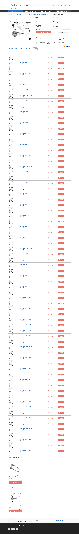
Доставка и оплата (23, 48)
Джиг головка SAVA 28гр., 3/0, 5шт (26, 259)
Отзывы (50, 11)
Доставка (16, 525)
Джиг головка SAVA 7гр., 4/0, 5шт (26, 390)
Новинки (31, 11)
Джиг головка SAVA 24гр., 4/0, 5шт (26, 231)
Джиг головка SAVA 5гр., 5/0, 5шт (26, 341)
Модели (35, 48)
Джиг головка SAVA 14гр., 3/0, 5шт (26, 122)
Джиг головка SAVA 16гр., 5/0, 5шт (26, 160)
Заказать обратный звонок (65, 7)
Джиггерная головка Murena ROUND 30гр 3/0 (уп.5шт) (14, 476)
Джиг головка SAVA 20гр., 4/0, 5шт (26, 199)
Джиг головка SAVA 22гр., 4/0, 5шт (26, 215)
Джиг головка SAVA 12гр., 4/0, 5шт (26, 100)
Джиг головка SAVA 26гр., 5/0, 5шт (26, 253)
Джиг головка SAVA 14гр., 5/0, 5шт (26, 133)
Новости (42, 11)
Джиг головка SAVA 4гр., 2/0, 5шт (26, 297)
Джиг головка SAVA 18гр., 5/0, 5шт (26, 182)
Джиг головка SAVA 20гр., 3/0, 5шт (26, 193)
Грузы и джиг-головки (17, 14)
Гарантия (30, 48)
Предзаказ (61, 57)
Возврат (27, 525)
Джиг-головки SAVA (32, 14)
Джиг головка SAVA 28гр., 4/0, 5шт (26, 264)
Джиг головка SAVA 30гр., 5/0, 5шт (26, 286)
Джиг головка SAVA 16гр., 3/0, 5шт (26, 149)
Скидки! (26, 11)
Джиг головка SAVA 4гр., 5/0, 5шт (26, 313)
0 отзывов (58, 17)
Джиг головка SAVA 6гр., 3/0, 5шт (26, 357)
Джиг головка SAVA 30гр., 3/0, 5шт (26, 275)
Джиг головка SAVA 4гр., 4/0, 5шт (26, 308)
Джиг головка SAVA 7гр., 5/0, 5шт (26, 395)
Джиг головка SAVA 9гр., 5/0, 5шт (26, 450)
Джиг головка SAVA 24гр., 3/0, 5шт (26, 226)
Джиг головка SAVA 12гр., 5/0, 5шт (26, 106)
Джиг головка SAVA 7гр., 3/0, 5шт (26, 384)
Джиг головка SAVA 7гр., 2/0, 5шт (26, 379)
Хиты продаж (36, 11)
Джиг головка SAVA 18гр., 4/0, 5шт (26, 177)
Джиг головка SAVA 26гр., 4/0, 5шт (26, 248)
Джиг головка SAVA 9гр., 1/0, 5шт (26, 428)
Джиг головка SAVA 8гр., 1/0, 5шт (26, 401)
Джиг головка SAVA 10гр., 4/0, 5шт (26, 73)
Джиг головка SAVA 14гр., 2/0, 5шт (26, 117)
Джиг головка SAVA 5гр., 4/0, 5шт (26, 335)
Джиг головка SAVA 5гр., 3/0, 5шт (26, 330)
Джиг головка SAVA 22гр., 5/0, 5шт (26, 220)
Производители (33, 525)
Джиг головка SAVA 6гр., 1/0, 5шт (26, 346)
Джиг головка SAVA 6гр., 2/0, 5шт (26, 352)
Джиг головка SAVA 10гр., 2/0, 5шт (26, 62)
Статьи (46, 11)
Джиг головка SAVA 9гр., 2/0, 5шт (26, 434)
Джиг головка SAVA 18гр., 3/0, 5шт (26, 171)
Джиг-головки (24, 14)
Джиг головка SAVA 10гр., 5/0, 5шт (26, 78)
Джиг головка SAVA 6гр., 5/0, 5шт (26, 368)
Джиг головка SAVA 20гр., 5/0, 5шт (26, 204)
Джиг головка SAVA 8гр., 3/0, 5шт (26, 412)
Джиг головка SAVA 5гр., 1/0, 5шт (26, 319)
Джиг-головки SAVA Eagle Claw (42, 14)
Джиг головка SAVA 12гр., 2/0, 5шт (26, 89)
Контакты (38, 525)
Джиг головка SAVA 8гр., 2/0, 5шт (26, 406)
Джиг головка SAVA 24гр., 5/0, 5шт (26, 237)
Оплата (12, 525)
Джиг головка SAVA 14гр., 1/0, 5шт (26, 111)
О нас (9, 525)
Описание (11, 48)
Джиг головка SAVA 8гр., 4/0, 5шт (26, 417)
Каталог (10, 14)
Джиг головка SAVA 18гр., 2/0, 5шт (26, 166)
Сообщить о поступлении (43, 32)
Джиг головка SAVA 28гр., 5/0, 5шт (26, 270)
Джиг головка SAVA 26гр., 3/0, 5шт (26, 242)
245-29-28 (65, 5)
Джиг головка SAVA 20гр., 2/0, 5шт (26, 188)
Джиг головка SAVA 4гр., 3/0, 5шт (26, 302)
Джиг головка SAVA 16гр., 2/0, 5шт (26, 144)
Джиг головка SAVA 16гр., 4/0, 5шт (26, 155)
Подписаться (59, 520)
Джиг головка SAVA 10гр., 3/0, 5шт (26, 67)
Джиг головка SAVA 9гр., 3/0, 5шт (26, 439)
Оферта (24, 525)
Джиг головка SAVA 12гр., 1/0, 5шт (26, 84)
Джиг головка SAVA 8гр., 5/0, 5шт (26, 423)
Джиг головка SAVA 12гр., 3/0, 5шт (26, 95)
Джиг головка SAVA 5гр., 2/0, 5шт (26, 324)
